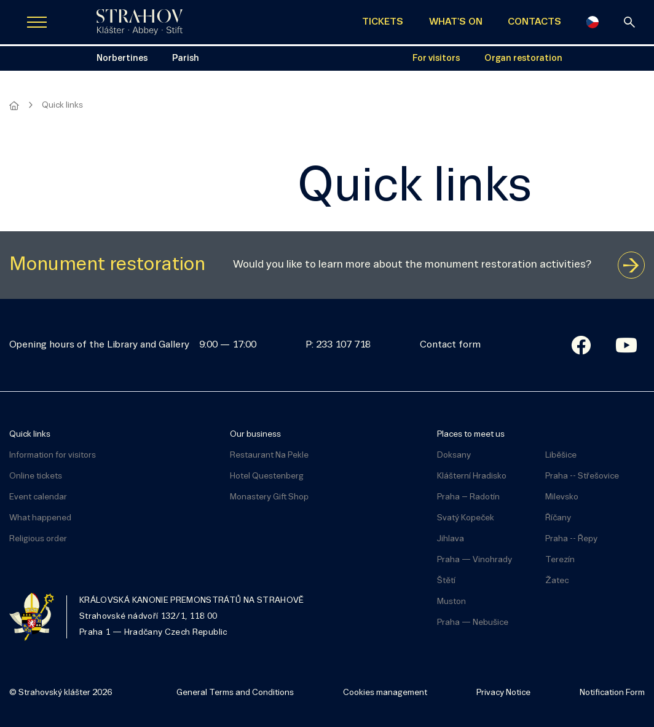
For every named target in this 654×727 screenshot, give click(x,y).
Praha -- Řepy (571, 539)
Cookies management (385, 693)
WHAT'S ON (456, 22)
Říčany (558, 518)
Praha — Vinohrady (474, 560)
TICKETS (382, 22)
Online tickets (35, 476)
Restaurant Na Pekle (269, 455)
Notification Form (612, 693)
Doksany (454, 455)
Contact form (450, 345)
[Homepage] (14, 105)
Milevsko (561, 497)
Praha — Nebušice (472, 623)
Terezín (560, 560)
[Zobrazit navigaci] (37, 22)
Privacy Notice (503, 693)
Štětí (446, 581)
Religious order (38, 539)
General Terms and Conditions (235, 693)
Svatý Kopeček (465, 518)
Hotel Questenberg (267, 476)
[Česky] (592, 22)
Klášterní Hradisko (471, 476)
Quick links (29, 435)
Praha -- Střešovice (582, 476)
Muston (451, 602)
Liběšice (561, 455)
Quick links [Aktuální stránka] (62, 105)
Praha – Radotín (468, 497)
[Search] (629, 22)
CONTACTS (534, 22)
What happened (40, 518)
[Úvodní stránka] (140, 22)
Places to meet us (471, 435)
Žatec (557, 581)
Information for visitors (52, 455)
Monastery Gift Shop (269, 497)
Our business (255, 435)
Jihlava (450, 539)
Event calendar (38, 497)
